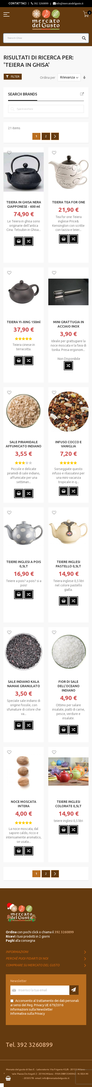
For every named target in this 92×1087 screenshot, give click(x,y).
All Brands (82, 94)
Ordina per (47, 77)
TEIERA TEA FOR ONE (68, 202)
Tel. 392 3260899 (29, 1044)
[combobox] (46, 38)
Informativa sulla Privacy (27, 1013)
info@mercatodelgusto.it (69, 3)
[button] (9, 153)
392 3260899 (40, 3)
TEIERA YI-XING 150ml (23, 322)
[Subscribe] (74, 990)
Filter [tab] (15, 76)
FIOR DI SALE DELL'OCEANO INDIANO (69, 686)
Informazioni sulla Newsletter (31, 1009)
